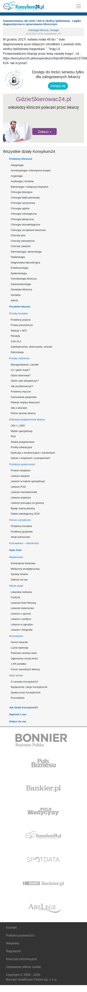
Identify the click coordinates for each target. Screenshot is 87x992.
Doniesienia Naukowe (23, 563)
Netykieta (12, 943)
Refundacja (17, 352)
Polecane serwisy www (24, 652)
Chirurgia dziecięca (21, 192)
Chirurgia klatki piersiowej (25, 197)
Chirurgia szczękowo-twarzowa (28, 230)
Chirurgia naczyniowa (23, 202)
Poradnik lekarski (19, 306)
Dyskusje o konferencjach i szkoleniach (33, 452)
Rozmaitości (16, 636)
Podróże (15, 597)
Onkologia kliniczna (38, 30)
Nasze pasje (16, 585)
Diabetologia (18, 257)
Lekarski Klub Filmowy (23, 602)
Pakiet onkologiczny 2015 (25, 513)
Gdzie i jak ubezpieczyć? (25, 380)
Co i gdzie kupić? (20, 369)
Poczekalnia (17, 697)
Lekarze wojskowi (21, 497)
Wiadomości (16, 557)
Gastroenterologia (21, 284)
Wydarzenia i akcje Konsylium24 (29, 687)
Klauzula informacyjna (21, 959)
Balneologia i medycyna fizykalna (29, 186)
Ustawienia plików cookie (23, 967)
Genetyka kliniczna (21, 289)
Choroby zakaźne (20, 246)
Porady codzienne (19, 358)
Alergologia (17, 165)
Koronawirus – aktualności (24, 543)
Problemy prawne (20, 319)
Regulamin (13, 951)
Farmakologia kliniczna (24, 278)
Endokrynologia (19, 267)
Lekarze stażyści (20, 475)
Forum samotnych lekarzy (25, 669)
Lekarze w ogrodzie (22, 624)
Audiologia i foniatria (22, 181)
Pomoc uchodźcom (20, 520)
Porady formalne (18, 313)
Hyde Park (15, 550)
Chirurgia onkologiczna (24, 213)
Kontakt (11, 927)
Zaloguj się (57, 86)
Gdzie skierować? (21, 375)
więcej (14, 300)
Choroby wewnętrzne (23, 240)
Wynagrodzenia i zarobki (25, 364)
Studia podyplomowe (22, 441)
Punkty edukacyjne (21, 447)
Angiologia (17, 175)
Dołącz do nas (17, 721)
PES (13, 436)
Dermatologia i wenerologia (26, 251)
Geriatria (16, 294)
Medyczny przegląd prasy (25, 568)
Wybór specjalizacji (21, 431)
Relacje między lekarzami (25, 402)
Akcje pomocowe (20, 536)
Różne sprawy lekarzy (23, 413)
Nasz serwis (16, 675)
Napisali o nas (17, 714)
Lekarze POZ (18, 486)
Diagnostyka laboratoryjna (25, 262)
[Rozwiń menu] (78, 6)
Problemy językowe (22, 531)
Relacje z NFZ (19, 330)
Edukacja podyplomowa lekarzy (27, 419)
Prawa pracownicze (22, 325)
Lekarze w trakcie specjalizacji (28, 481)
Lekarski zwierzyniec (22, 608)
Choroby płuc (18, 235)
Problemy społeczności (22, 464)
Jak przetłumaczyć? (22, 386)
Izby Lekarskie (19, 407)
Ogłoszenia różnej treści (24, 658)
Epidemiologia (19, 273)
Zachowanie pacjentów (24, 397)
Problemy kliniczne (20, 158)
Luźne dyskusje (19, 647)
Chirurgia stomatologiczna (25, 224)
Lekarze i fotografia (21, 629)
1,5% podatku (18, 663)
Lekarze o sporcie (21, 613)
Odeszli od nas (19, 579)
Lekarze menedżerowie (24, 492)
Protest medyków (20, 470)
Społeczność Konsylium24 (25, 692)
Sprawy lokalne (19, 574)
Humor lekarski (19, 642)
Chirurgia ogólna (20, 208)
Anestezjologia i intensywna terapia (30, 170)
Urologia (54, 30)
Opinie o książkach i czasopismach (30, 458)
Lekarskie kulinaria (21, 592)
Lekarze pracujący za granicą (27, 502)
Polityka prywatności (20, 935)
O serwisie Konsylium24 (24, 681)
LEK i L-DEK (18, 425)
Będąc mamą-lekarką (23, 508)
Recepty (15, 335)
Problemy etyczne (21, 391)
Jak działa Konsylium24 (23, 707)
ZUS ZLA (16, 341)
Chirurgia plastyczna (22, 219)
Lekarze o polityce (21, 618)
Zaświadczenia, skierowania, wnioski (31, 346)
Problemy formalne (21, 526)
